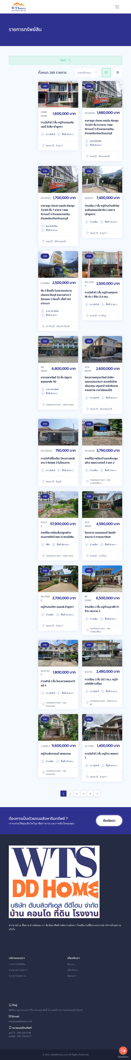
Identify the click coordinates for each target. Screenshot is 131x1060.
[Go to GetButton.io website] (123, 1057)
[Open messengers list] (123, 1050)
